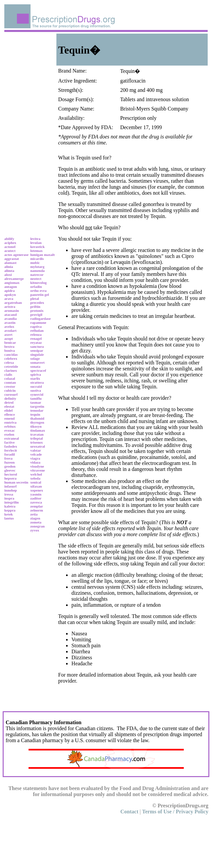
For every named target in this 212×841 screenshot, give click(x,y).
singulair (37, 354)
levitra (35, 239)
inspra (9, 498)
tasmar (35, 402)
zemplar (36, 506)
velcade (36, 454)
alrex (8, 279)
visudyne (37, 466)
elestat (9, 406)
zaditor (35, 498)
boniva (9, 350)
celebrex (10, 358)
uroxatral (37, 446)
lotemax (36, 251)
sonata (35, 366)
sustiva (35, 390)
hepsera (10, 478)
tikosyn (35, 426)
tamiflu (35, 398)
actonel (10, 247)
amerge (18, 279)
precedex (37, 303)
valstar (35, 450)
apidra (9, 291)
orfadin (36, 287)
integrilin (11, 502)
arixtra (9, 307)
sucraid (36, 386)
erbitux (10, 426)
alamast (10, 263)
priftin (35, 307)
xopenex (36, 490)
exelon (9, 434)
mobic (35, 263)
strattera (37, 382)
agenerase (21, 255)
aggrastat (11, 259)
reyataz (36, 342)
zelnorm (36, 510)
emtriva (10, 422)
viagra (35, 458)
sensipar (36, 350)
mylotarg (37, 267)
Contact (129, 811)
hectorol (10, 474)
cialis (8, 374)
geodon (10, 466)
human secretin (16, 482)
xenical (35, 482)
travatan (36, 434)
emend (9, 418)
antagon (10, 287)
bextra (9, 346)
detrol (9, 402)
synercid (36, 394)
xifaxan (36, 486)
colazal (9, 378)
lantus (9, 518)
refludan (36, 330)
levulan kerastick (37, 245)
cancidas (11, 354)
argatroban (13, 303)
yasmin (35, 494)
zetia (33, 514)
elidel (8, 410)
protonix (36, 311)
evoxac (9, 430)
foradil (9, 454)
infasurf (10, 486)
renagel (36, 338)
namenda (37, 271)
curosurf (11, 394)
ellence (9, 414)
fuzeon (9, 462)
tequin (35, 414)
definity (10, 398)
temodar (36, 410)
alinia (8, 267)
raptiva (35, 326)
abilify (9, 239)
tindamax (37, 430)
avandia (10, 318)
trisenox (36, 442)
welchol (36, 474)
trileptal (36, 438)
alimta (9, 271)
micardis (37, 259)
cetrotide (11, 366)
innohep (10, 490)
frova (8, 458)
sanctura (37, 346)
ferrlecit (10, 450)
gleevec (10, 470)
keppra (10, 510)
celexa (9, 362)
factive (9, 442)
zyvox (34, 530)
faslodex (10, 446)
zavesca (36, 502)
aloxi (8, 275)
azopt (8, 338)
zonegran (37, 526)
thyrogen (37, 422)
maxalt (49, 255)
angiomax (12, 283)
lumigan (36, 255)
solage (35, 358)
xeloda (35, 478)
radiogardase (40, 318)
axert (8, 334)
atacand (10, 314)
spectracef (38, 370)
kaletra (10, 506)
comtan (10, 382)
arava (8, 299)
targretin (37, 406)
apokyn (10, 295)
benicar (10, 342)
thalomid (37, 418)
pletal (34, 299)
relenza (35, 334)
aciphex (10, 243)
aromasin (11, 311)
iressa (8, 494)
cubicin (10, 390)
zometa (35, 522)
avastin (10, 322)
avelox (9, 326)
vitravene (37, 470)
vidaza (35, 462)
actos (8, 255)
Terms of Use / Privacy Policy (175, 811)
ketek (8, 514)
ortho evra (38, 291)
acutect (10, 251)
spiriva (35, 374)
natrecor (36, 275)
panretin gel (39, 295)
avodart (10, 330)
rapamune (38, 322)
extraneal (11, 438)
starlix (35, 378)
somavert (37, 362)
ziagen (35, 518)
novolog (41, 283)
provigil (36, 314)
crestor (9, 386)
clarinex (10, 370)
